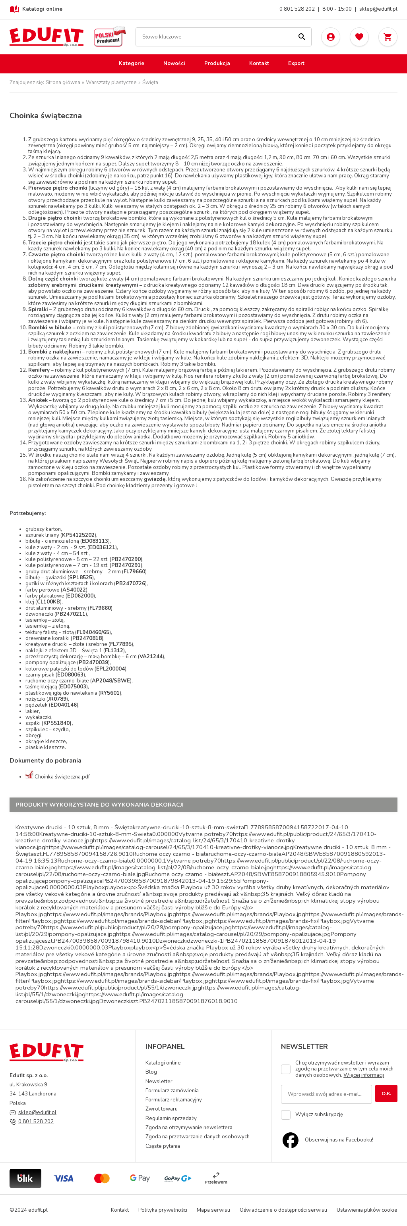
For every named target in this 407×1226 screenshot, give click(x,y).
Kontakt (259, 63)
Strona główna (63, 83)
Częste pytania (162, 1146)
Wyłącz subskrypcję (319, 1115)
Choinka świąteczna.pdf (62, 776)
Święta (150, 83)
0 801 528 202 (297, 9)
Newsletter (158, 1081)
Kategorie (131, 63)
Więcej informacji (363, 1075)
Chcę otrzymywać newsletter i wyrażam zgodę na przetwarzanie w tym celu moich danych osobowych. (344, 1069)
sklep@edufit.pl (378, 9)
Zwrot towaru (161, 1109)
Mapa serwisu (213, 1210)
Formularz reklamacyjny (173, 1099)
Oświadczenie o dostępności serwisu (283, 1210)
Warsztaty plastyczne (111, 83)
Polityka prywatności (162, 1210)
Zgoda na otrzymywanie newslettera (189, 1127)
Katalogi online (36, 9)
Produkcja (217, 63)
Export (296, 63)
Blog (151, 1072)
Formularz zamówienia (172, 1090)
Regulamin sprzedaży (171, 1118)
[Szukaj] (302, 36)
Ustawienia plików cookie (367, 1210)
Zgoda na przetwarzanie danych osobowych (197, 1136)
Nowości (174, 63)
